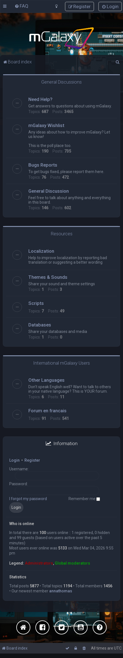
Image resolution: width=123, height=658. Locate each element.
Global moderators (72, 563)
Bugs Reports (42, 164)
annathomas (60, 590)
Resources (61, 233)
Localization (41, 250)
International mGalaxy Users (61, 362)
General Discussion (48, 191)
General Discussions (61, 81)
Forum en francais (47, 410)
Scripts (36, 302)
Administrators (39, 563)
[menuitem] (21, 6)
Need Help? (40, 99)
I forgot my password (28, 498)
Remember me (84, 498)
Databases (39, 324)
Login (14, 460)
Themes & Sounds (47, 276)
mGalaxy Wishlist (46, 125)
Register (32, 460)
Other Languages (46, 380)
